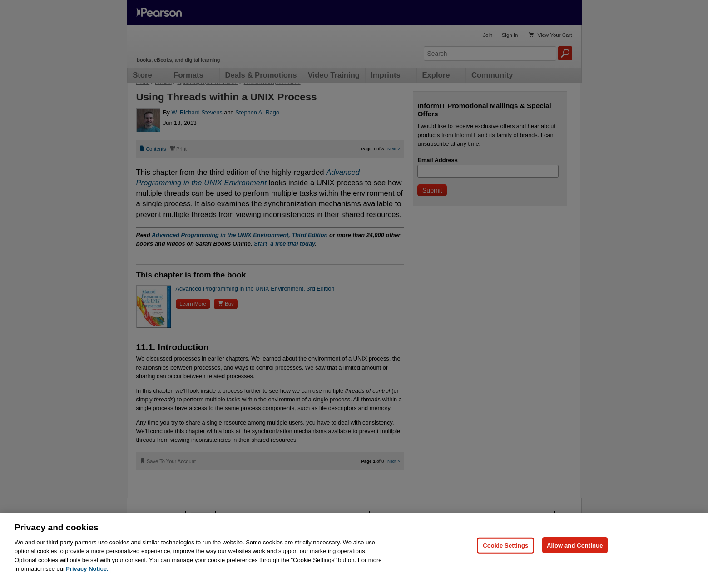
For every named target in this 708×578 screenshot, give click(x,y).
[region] (354, 545)
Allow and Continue (575, 545)
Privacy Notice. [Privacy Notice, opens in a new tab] (87, 568)
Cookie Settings (505, 545)
